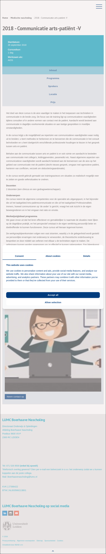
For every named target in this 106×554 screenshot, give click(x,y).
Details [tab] (86, 256)
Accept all (53, 295)
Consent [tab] (19, 256)
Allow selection (53, 302)
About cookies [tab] (53, 256)
